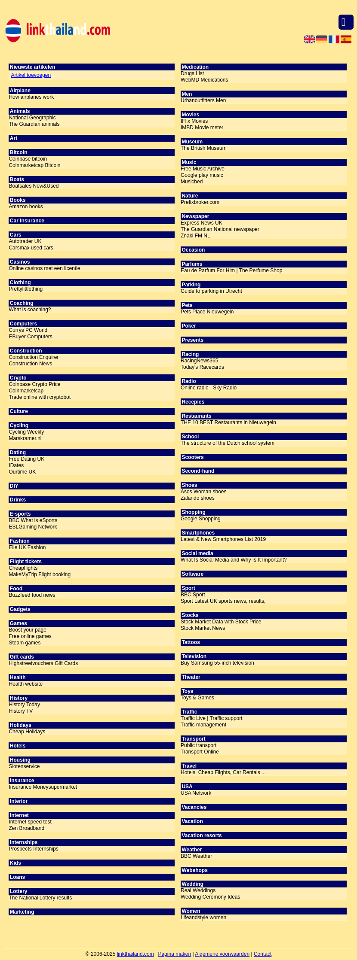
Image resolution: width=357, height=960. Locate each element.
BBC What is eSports (33, 520)
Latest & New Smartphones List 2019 (223, 539)
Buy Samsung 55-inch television (217, 663)
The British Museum (204, 148)
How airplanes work (31, 97)
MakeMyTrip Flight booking (40, 574)
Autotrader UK (25, 241)
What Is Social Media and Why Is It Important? (234, 560)
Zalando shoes (198, 498)
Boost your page (27, 630)
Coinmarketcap (26, 391)
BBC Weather (196, 856)
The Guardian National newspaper (220, 229)
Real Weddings (198, 890)
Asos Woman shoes (204, 492)
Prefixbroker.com (200, 202)
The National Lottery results (40, 898)
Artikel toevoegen (31, 75)
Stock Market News (203, 628)
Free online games (30, 636)
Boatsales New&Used (33, 186)
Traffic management (203, 725)
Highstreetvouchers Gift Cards (43, 663)
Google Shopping (201, 519)
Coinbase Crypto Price (34, 384)
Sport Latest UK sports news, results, (223, 601)
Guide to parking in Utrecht (211, 291)
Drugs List (192, 73)
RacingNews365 (199, 361)
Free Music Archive (203, 169)
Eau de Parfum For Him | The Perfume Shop (231, 270)
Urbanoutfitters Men (203, 100)
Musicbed (192, 182)
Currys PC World (28, 330)
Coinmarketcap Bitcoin (34, 165)
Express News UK (201, 223)
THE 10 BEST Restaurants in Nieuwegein (228, 422)
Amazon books (26, 207)
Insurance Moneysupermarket (43, 787)
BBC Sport (193, 595)
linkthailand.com (135, 954)
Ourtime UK (22, 472)
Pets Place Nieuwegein (207, 312)
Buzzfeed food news (32, 595)
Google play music (202, 175)
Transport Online (200, 752)
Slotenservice (24, 766)
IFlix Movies (194, 121)
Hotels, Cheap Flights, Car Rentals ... (223, 772)
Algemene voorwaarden (222, 954)
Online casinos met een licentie (44, 268)
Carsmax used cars (31, 248)
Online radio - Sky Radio (209, 388)
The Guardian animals (34, 124)
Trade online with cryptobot (40, 397)
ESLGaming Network (33, 527)
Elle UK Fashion (27, 547)
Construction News (30, 364)
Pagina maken (174, 954)
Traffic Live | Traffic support (212, 718)
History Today (24, 705)
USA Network (196, 793)
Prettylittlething (26, 289)
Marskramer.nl (25, 438)
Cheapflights (23, 568)
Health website (26, 684)
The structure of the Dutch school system (227, 443)
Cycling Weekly (26, 432)
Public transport (198, 745)
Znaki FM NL (195, 236)
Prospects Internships (33, 849)
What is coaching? (30, 310)
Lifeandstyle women (203, 917)
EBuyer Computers (30, 337)
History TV (21, 711)
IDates (16, 465)
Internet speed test (30, 822)
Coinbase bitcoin (28, 159)
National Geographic (32, 118)
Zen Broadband (26, 828)
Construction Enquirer (33, 357)
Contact (262, 954)
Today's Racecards (202, 367)
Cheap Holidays (27, 732)
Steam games (24, 643)
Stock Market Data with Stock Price (221, 622)
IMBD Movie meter (202, 128)
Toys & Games (197, 698)
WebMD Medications (204, 80)
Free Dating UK (26, 459)
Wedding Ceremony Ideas (210, 897)
